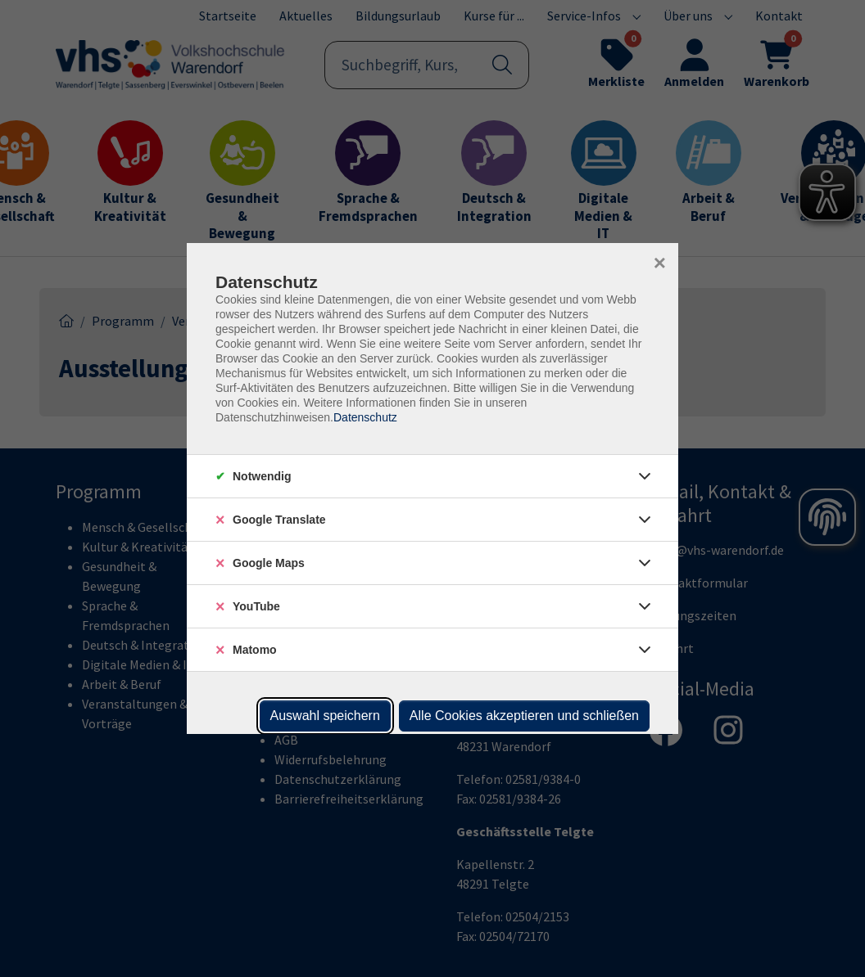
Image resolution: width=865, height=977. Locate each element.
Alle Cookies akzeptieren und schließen (524, 716)
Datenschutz (365, 417)
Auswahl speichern (325, 716)
